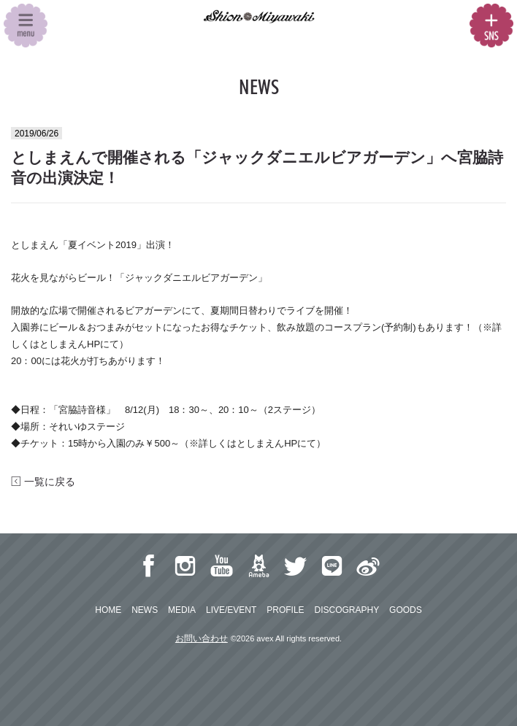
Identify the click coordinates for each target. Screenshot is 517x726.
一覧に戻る (43, 481)
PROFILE (285, 610)
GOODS (405, 610)
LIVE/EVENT (231, 610)
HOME (108, 610)
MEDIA (182, 610)
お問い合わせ (201, 638)
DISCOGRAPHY (346, 610)
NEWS (144, 610)
